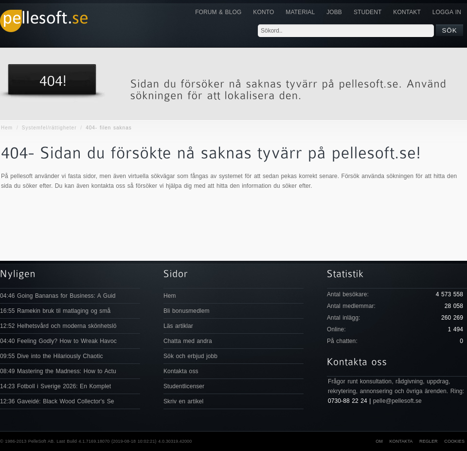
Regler (428, 441)
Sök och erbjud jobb (190, 356)
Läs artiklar (178, 326)
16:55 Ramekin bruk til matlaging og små (55, 310)
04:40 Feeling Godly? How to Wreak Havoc (58, 341)
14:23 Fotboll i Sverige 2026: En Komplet (55, 386)
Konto (263, 12)
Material (300, 12)
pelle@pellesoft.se (397, 400)
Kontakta (401, 441)
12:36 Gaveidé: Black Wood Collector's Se (57, 401)
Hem (7, 127)
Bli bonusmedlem (186, 310)
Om (379, 441)
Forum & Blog (218, 12)
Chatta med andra (187, 341)
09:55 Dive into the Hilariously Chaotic (51, 356)
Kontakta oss (180, 371)
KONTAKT (406, 12)
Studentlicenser (183, 386)
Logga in (446, 12)
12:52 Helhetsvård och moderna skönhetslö (58, 326)
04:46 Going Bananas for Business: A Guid (57, 295)
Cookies (454, 441)
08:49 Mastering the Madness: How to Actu (58, 371)
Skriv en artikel (183, 401)
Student (367, 12)
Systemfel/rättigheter (49, 127)
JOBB (334, 12)
